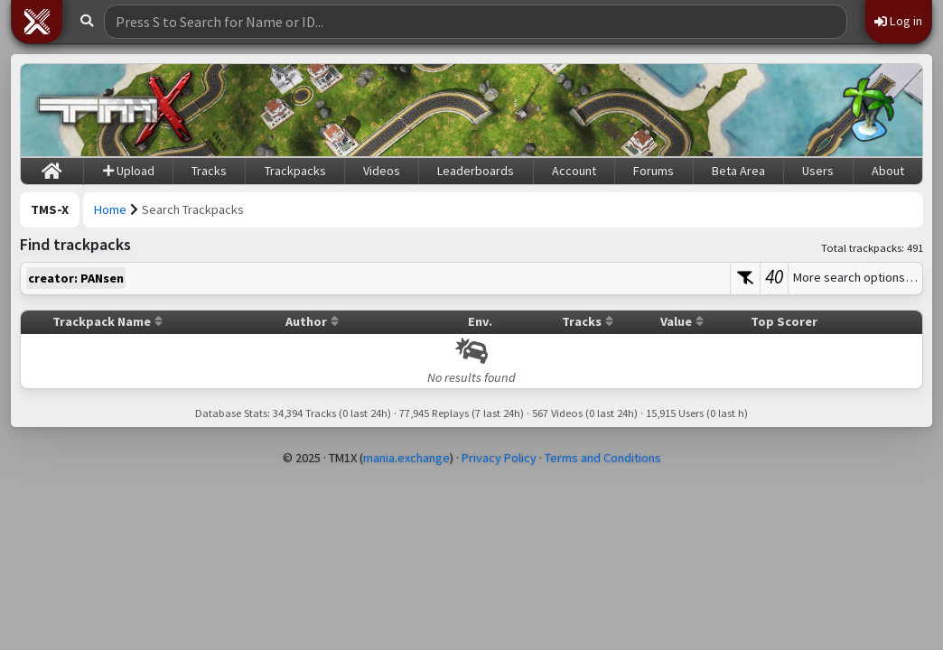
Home (110, 209)
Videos (381, 170)
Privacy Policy (499, 458)
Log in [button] (898, 21)
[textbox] (375, 278)
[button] (37, 21)
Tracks (209, 170)
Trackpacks (295, 170)
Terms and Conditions (603, 458)
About (888, 170)
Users (818, 170)
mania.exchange (406, 458)
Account (574, 170)
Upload (128, 170)
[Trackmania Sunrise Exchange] (115, 110)
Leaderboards (475, 170)
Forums (653, 170)
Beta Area (738, 170)
